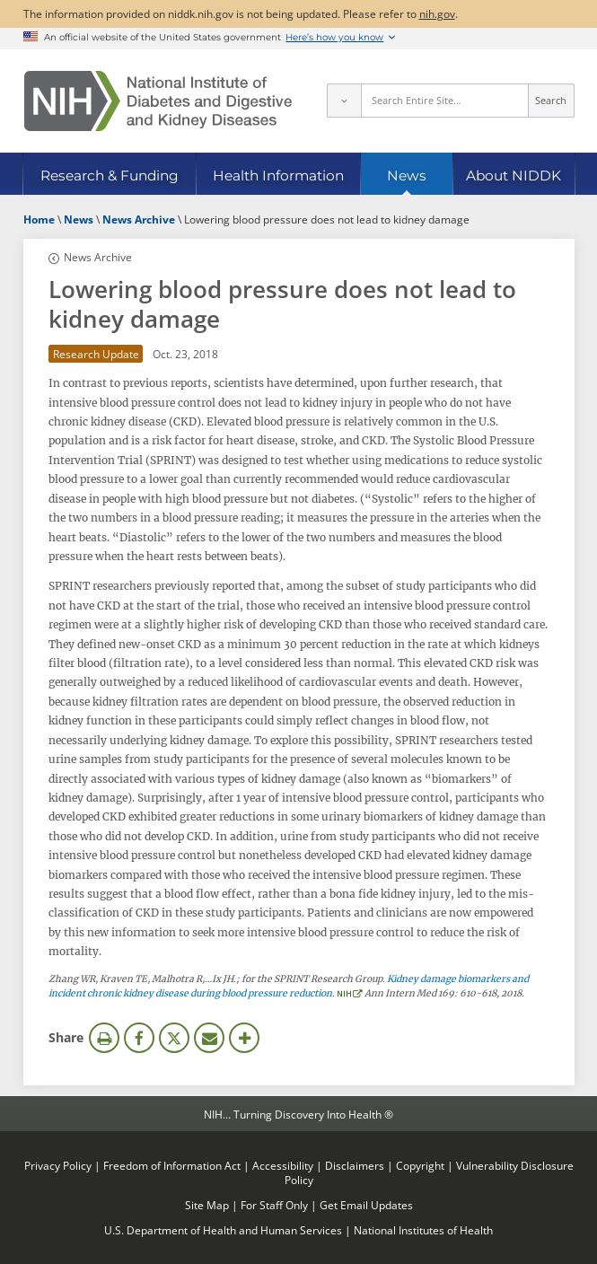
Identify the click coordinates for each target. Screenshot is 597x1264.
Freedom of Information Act (172, 1165)
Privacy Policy (58, 1165)
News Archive (98, 257)
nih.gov (437, 13)
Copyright (420, 1165)
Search (550, 100)
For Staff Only (274, 1205)
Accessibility (282, 1165)
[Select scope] (344, 100)
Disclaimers (354, 1165)
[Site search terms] (444, 100)
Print (104, 1038)
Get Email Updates (366, 1205)
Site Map (207, 1205)
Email (209, 1038)
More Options (244, 1038)
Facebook (139, 1038)
